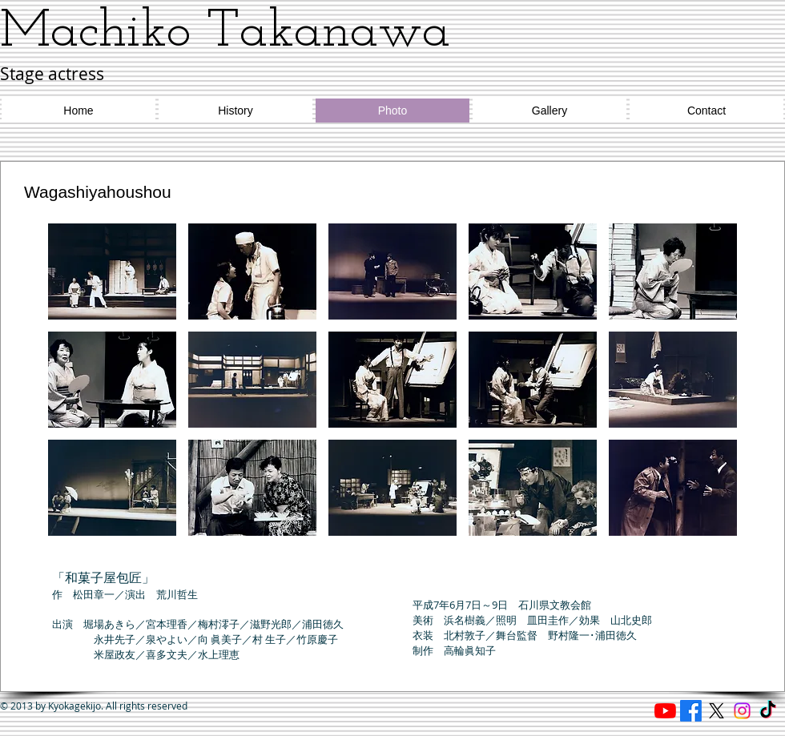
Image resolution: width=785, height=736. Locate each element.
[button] (112, 271)
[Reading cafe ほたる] (665, 711)
